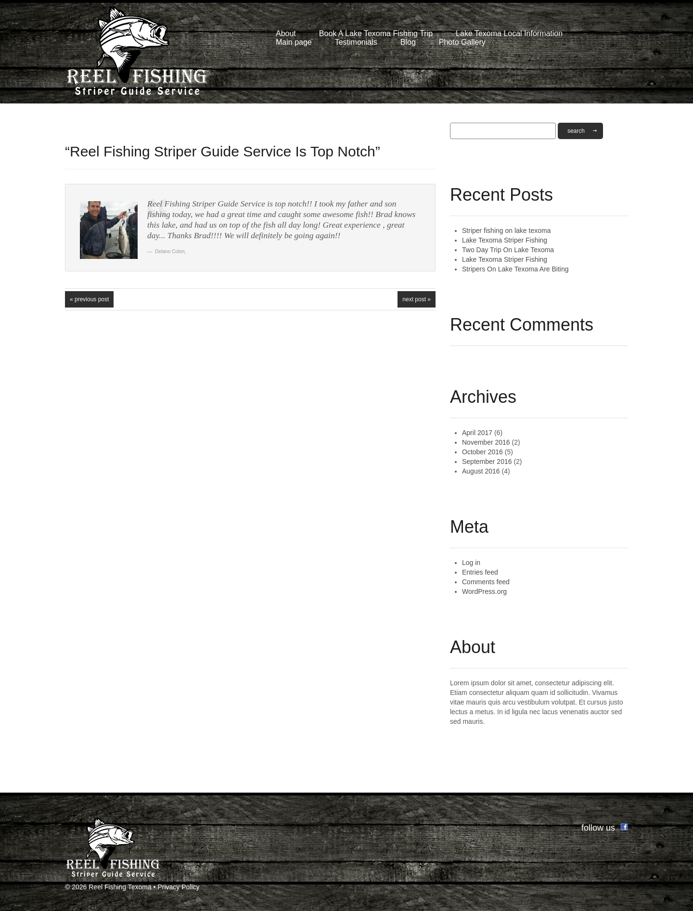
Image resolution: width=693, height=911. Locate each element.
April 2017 (477, 432)
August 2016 (481, 471)
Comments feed (486, 582)
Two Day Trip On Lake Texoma (508, 250)
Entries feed (480, 572)
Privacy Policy (178, 887)
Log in (471, 562)
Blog (408, 42)
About (286, 33)
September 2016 (487, 461)
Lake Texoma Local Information (509, 33)
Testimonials (356, 42)
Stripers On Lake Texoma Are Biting (515, 269)
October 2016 (482, 452)
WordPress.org (484, 591)
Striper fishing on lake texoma (506, 230)
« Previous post (89, 299)
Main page (294, 42)
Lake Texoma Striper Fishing (504, 240)
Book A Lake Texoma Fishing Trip (376, 33)
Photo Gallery (462, 42)
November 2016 (486, 442)
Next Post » (416, 299)
